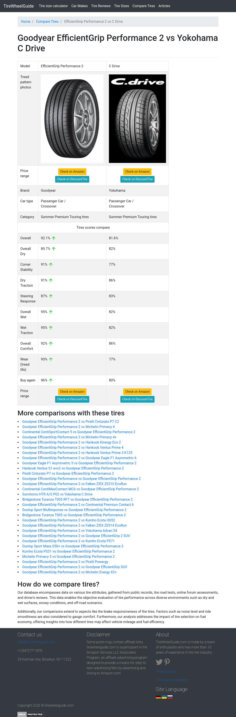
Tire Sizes (121, 6)
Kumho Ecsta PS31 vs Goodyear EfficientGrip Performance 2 (68, 551)
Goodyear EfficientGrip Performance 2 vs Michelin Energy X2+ (69, 572)
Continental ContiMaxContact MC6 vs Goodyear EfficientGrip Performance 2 (80, 489)
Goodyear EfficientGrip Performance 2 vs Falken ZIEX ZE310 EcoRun (74, 484)
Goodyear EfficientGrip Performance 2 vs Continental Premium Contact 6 (78, 505)
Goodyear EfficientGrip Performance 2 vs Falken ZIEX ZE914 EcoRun (74, 525)
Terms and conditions (172, 680)
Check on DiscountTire (72, 179)
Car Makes (79, 6)
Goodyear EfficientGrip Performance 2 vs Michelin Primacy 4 (68, 427)
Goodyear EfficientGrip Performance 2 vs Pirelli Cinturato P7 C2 (70, 422)
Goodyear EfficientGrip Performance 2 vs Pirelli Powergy (65, 562)
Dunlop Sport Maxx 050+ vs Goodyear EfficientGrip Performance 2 (72, 546)
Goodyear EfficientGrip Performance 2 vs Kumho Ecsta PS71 (68, 541)
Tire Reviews (101, 6)
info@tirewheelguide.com (36, 642)
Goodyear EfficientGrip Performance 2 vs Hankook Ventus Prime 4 (72, 447)
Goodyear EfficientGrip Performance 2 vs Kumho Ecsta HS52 (68, 520)
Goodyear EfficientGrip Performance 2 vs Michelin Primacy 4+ (69, 437)
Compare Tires (143, 6)
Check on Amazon (72, 171)
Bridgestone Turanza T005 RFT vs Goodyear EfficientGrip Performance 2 (77, 499)
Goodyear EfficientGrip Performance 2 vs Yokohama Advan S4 (69, 531)
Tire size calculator (54, 5)
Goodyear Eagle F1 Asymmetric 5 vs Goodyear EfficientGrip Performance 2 (79, 463)
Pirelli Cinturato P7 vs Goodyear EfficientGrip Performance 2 (68, 473)
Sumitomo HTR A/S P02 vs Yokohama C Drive (57, 494)
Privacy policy (166, 671)
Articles (164, 6)
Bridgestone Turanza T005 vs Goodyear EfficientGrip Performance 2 (74, 515)
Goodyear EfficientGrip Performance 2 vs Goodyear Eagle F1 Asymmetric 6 (79, 458)
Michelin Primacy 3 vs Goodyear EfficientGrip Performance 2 (68, 557)
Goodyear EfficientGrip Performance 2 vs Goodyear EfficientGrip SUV (74, 567)
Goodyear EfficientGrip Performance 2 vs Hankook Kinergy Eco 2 (71, 442)
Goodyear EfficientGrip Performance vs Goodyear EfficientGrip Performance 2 (81, 479)
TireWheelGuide (18, 6)
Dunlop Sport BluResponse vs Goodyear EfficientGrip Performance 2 (74, 510)
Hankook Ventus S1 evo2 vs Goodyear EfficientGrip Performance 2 (73, 468)
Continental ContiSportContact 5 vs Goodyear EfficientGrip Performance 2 (78, 432)
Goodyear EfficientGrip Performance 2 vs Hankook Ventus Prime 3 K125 (77, 453)
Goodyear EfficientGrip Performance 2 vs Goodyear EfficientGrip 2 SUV (76, 536)
